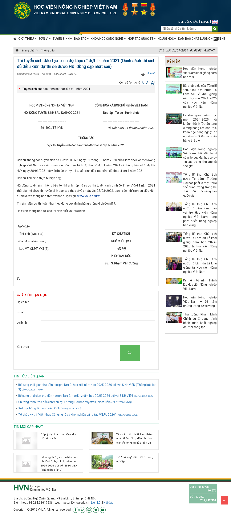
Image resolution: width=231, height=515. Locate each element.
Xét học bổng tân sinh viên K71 (49, 408)
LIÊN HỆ (220, 39)
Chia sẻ (150, 73)
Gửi (130, 353)
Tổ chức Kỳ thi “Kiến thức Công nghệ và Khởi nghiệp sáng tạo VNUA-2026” (78, 414)
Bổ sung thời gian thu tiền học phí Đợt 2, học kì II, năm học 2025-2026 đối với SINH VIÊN (86, 396)
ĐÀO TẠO (81, 39)
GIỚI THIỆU (27, 39)
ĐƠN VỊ (44, 39)
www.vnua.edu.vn (89, 196)
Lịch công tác (188, 22)
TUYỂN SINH (62, 39)
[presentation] (88, 353)
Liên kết (96, 502)
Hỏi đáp (108, 502)
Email (205, 22)
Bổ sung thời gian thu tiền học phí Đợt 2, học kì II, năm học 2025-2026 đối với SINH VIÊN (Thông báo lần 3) (87, 387)
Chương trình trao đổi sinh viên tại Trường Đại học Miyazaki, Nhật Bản (74, 402)
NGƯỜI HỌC (167, 39)
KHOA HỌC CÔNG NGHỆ (108, 39)
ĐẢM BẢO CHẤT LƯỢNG (195, 39)
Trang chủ (25, 50)
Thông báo (47, 50)
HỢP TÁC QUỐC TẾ (141, 39)
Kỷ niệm (173, 61)
